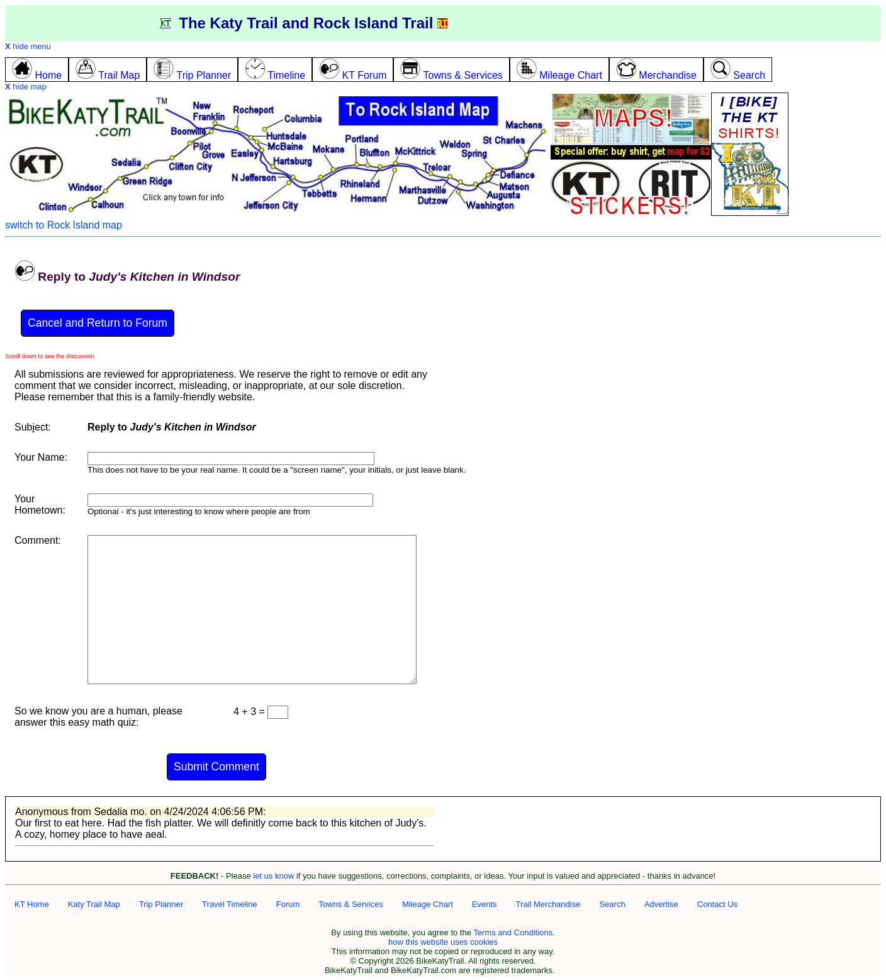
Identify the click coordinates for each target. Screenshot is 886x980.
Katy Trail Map (94, 904)
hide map (26, 86)
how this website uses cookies (443, 942)
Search (612, 904)
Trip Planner (161, 904)
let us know (273, 876)
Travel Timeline (229, 904)
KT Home (31, 904)
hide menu (28, 46)
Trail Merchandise (548, 904)
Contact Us (717, 904)
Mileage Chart (427, 904)
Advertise (661, 904)
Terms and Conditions (512, 932)
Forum (288, 904)
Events (484, 904)
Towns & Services (350, 904)
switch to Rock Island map (63, 225)
